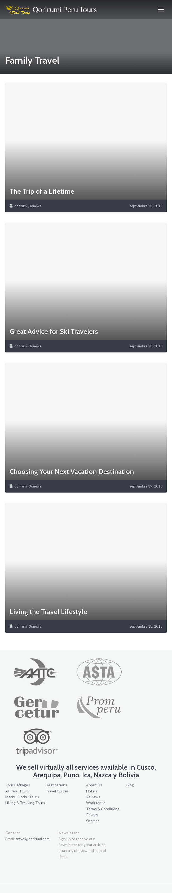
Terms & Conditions (102, 808)
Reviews (93, 797)
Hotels (91, 791)
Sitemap (93, 820)
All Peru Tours (17, 791)
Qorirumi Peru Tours (51, 10)
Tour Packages (17, 785)
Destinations (56, 785)
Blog (130, 785)
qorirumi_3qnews (27, 206)
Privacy (92, 814)
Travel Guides (57, 791)
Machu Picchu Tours (22, 797)
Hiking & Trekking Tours (25, 802)
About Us (94, 785)
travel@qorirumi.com (33, 838)
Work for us (95, 802)
